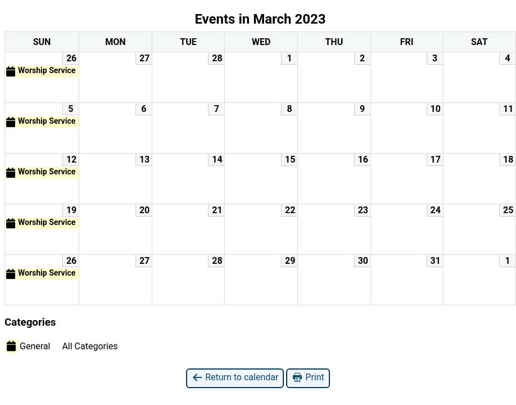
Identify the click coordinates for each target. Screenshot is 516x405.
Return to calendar (235, 378)
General (27, 346)
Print (308, 378)
